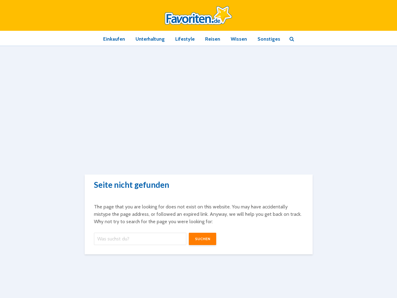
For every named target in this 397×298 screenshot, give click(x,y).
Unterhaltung (150, 39)
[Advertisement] (198, 92)
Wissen (239, 39)
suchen (202, 238)
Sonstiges (268, 39)
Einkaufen (114, 39)
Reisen (212, 39)
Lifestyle (185, 39)
